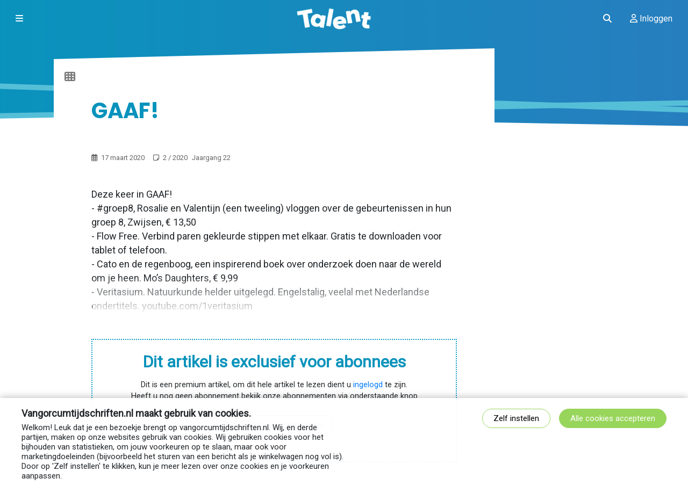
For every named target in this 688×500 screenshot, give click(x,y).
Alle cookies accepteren (612, 418)
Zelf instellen (516, 418)
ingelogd (368, 384)
